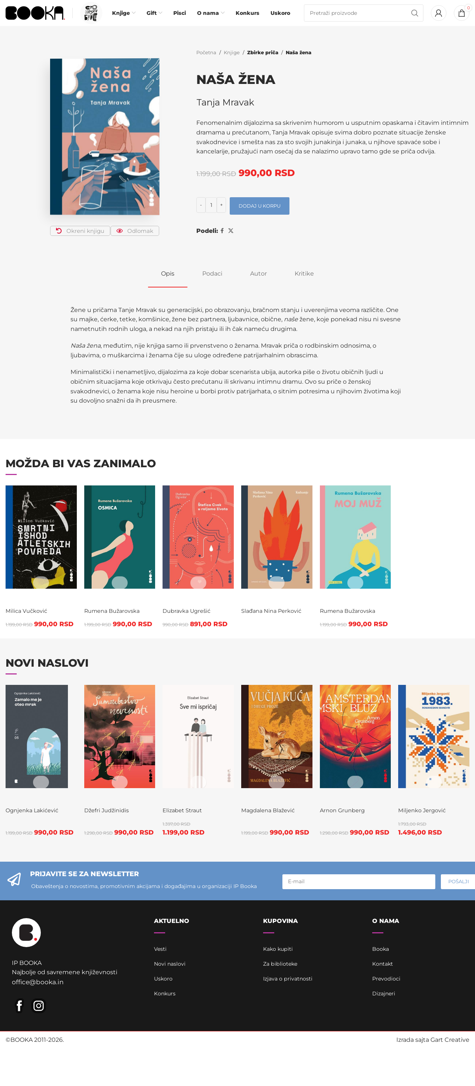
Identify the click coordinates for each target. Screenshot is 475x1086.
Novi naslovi (171, 1013)
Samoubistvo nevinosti (120, 843)
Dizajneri (385, 1043)
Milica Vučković (28, 652)
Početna (206, 65)
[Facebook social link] (222, 243)
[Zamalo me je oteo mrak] (39, 777)
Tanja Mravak (225, 115)
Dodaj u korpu (260, 218)
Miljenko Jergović (427, 850)
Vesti (161, 998)
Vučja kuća (274, 838)
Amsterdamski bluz (361, 843)
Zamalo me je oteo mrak (35, 848)
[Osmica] (119, 549)
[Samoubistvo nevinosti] (119, 777)
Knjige (232, 65)
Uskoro (164, 1028)
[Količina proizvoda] (211, 217)
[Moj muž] (356, 549)
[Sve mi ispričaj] (198, 777)
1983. (413, 838)
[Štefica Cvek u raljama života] (198, 549)
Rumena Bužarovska (115, 623)
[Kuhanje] (277, 549)
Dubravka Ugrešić (190, 652)
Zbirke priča (261, 65)
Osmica (104, 611)
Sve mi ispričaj (186, 843)
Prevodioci (387, 1028)
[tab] (167, 286)
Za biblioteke (282, 1013)
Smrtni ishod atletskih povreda (32, 626)
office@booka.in (36, 1039)
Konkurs (166, 1043)
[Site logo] (35, 18)
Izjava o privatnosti (290, 1028)
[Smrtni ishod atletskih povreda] (39, 549)
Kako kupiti (280, 998)
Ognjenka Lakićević (34, 870)
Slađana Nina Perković (276, 623)
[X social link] (231, 243)
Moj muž (344, 611)
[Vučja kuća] (277, 777)
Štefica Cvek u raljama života (187, 626)
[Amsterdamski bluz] (356, 777)
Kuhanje (266, 611)
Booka (381, 998)
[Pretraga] (364, 19)
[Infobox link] (89, 19)
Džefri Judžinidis (109, 860)
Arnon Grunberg (346, 860)
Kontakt (384, 1013)
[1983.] (435, 777)
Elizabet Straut (185, 860)
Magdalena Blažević (272, 850)
